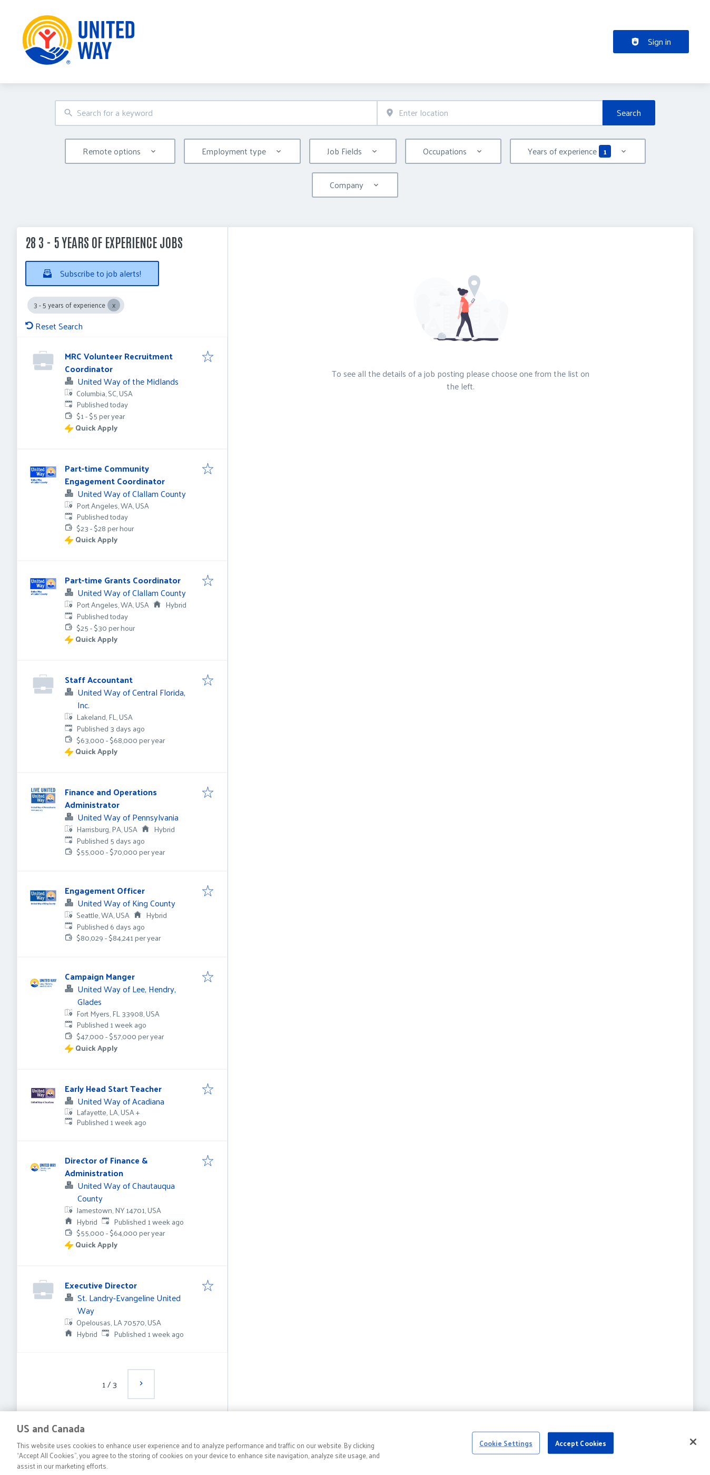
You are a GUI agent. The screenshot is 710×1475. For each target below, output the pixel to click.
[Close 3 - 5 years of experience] (113, 305)
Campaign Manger (100, 976)
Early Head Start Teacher (113, 1088)
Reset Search (54, 326)
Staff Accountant (99, 679)
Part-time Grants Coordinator (123, 580)
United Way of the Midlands (128, 381)
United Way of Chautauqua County (126, 1192)
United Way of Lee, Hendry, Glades (126, 995)
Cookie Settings (505, 1454)
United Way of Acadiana (120, 1101)
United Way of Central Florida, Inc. (131, 698)
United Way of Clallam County (131, 493)
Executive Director (101, 1285)
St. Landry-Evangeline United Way (129, 1304)
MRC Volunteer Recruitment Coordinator (119, 362)
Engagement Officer (105, 890)
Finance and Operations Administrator (111, 798)
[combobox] (216, 113)
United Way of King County (126, 903)
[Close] (693, 1453)
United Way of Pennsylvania (128, 817)
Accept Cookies (581, 1454)
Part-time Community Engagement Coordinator (115, 475)
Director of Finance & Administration (106, 1166)
